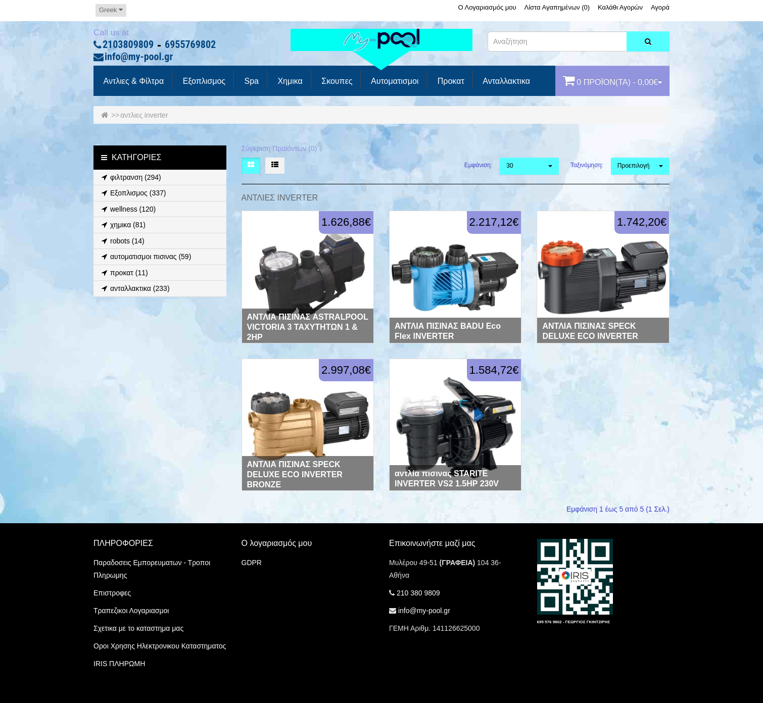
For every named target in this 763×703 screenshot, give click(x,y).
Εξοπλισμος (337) (132, 193)
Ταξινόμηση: (586, 165)
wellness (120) (127, 209)
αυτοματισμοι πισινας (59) (145, 257)
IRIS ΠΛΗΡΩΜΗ (119, 664)
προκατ (449, 81)
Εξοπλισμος (202, 81)
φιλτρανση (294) (130, 177)
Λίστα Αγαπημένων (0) (557, 7)
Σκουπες (336, 81)
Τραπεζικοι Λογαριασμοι (131, 611)
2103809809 (128, 44)
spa (250, 81)
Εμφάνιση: (478, 165)
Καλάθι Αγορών (620, 7)
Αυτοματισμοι (393, 81)
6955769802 (190, 44)
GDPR (252, 563)
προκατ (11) (123, 273)
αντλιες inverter (144, 115)
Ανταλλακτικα (505, 81)
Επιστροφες (112, 593)
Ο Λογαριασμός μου (487, 7)
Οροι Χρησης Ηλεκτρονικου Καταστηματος (159, 646)
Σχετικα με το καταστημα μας (138, 628)
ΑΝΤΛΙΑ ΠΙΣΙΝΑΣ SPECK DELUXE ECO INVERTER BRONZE (295, 474)
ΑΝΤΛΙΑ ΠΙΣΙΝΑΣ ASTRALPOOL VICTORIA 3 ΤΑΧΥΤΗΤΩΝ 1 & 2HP (307, 327)
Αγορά (660, 7)
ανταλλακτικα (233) (134, 288)
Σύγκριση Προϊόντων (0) (279, 148)
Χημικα (289, 81)
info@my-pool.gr (139, 57)
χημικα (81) (122, 225)
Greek (111, 10)
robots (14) (122, 241)
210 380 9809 (418, 593)
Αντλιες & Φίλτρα (133, 81)
